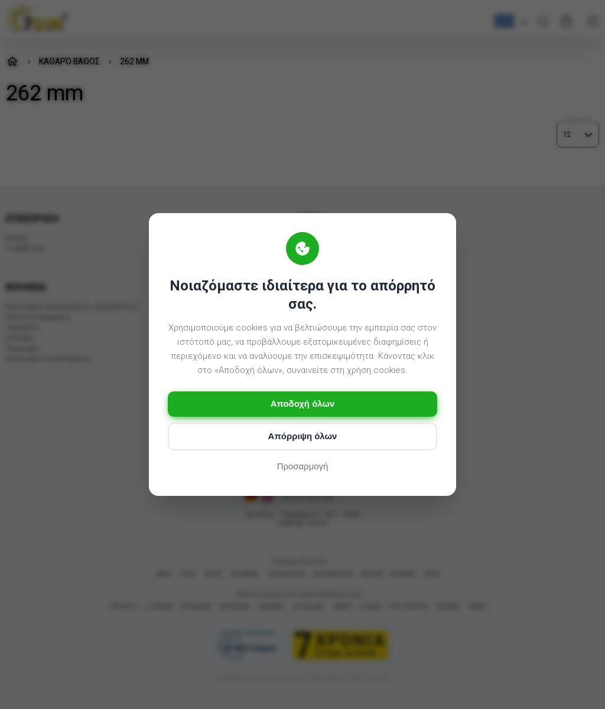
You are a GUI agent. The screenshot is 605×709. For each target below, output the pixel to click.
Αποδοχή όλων (302, 404)
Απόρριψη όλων (302, 437)
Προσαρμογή (302, 467)
